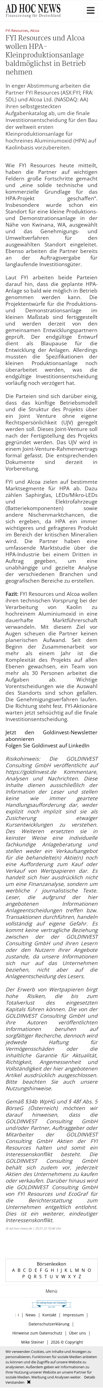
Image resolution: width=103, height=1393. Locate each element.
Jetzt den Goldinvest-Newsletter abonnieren (51, 736)
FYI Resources (16, 31)
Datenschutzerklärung (49, 1324)
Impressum (73, 1314)
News (31, 1314)
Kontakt (49, 1314)
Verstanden (14, 1382)
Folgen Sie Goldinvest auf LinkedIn (47, 745)
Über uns (77, 1333)
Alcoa (34, 31)
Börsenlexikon (51, 1264)
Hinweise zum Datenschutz (37, 1333)
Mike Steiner (32, 1342)
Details (89, 1377)
